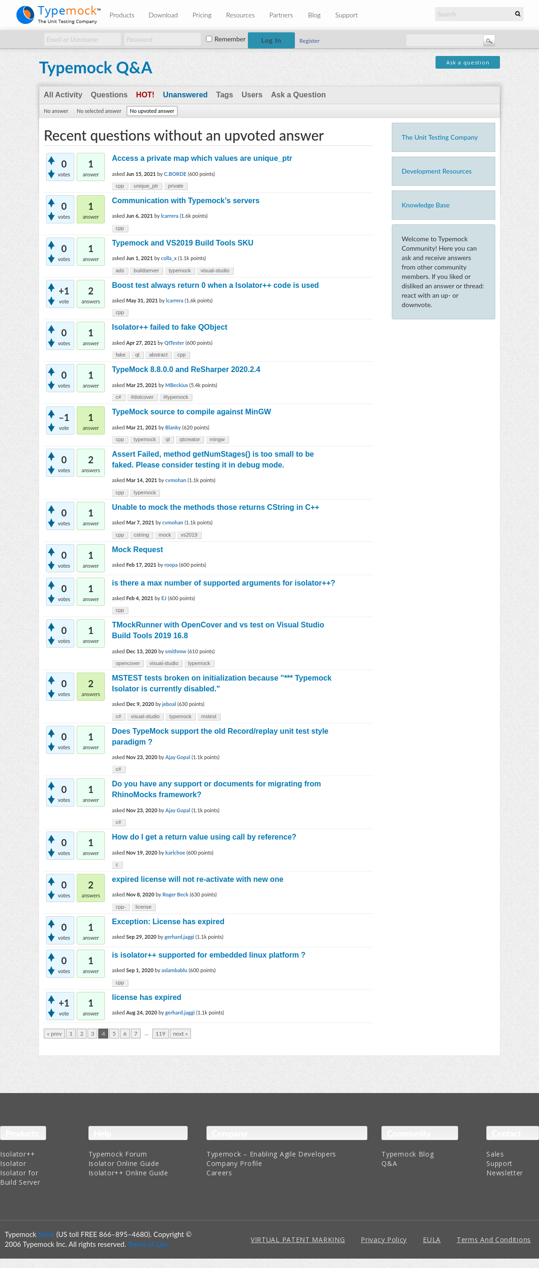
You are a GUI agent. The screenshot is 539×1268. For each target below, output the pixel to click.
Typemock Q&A (95, 67)
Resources (240, 15)
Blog (314, 15)
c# (118, 397)
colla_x (168, 258)
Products (122, 15)
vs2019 (189, 535)
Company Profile (234, 1163)
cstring (141, 535)
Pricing (202, 15)
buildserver (146, 270)
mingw (217, 439)
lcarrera (169, 216)
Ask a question (468, 62)
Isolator (13, 1163)
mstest (208, 716)
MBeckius (176, 385)
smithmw (175, 651)
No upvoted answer (152, 111)
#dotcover (142, 397)
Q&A (389, 1163)
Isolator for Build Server (20, 1177)
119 (161, 1033)
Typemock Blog (407, 1153)
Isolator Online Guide (123, 1163)
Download (163, 15)
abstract (158, 354)
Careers (219, 1172)
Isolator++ (17, 1153)
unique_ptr (146, 186)
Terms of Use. (148, 1244)
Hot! (145, 95)
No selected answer (99, 111)
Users (252, 95)
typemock (180, 270)
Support (346, 15)
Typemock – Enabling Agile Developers (271, 1153)
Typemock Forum (117, 1153)
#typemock (175, 397)
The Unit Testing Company (440, 137)
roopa (170, 565)
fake (121, 354)
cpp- (121, 907)
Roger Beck (175, 894)
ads (120, 270)
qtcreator (190, 439)
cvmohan (175, 480)
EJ (163, 598)
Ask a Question (298, 95)
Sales (495, 1153)
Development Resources (437, 171)
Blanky (173, 427)
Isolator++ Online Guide (128, 1172)
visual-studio (214, 270)
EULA (432, 1239)
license (143, 907)
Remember (230, 39)
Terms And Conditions (494, 1239)
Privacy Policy (384, 1239)
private (175, 186)
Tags (224, 95)
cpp (120, 186)
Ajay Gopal (178, 757)
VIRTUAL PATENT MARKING (298, 1239)
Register (310, 40)
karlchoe (175, 852)
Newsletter (504, 1172)
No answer (56, 111)
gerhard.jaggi (179, 937)
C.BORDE (175, 174)
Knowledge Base (426, 205)
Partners (281, 15)
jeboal (169, 704)
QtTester (174, 343)
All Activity (63, 95)
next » (180, 1033)
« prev (54, 1033)
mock (165, 535)
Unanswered (185, 95)
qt (137, 354)
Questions (109, 95)
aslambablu (174, 970)
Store (46, 1234)
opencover (128, 663)
